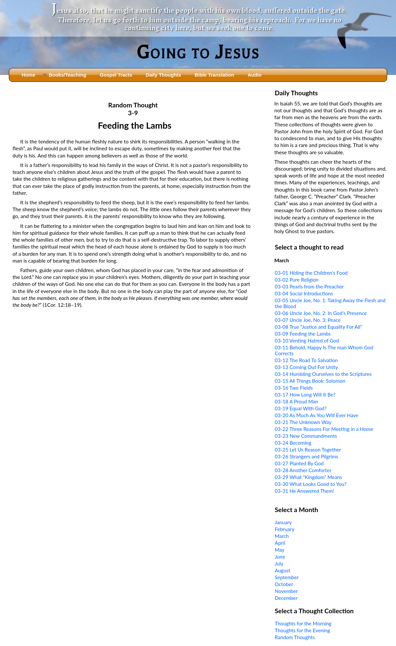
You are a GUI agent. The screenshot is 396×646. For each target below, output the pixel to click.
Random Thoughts (295, 637)
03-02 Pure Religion (296, 280)
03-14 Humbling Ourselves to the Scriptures (323, 374)
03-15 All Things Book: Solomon (310, 381)
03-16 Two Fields (294, 388)
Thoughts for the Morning (303, 623)
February (285, 529)
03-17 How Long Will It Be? (305, 394)
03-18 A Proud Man (296, 401)
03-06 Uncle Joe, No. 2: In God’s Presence (321, 313)
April (280, 543)
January (283, 522)
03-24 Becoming (293, 443)
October (284, 584)
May (279, 550)
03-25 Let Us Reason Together (308, 449)
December (286, 598)
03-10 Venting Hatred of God (307, 340)
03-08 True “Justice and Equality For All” (318, 327)
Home (28, 75)
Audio (254, 75)
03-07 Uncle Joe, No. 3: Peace (308, 320)
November (286, 591)
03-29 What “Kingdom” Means (308, 477)
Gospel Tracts (116, 75)
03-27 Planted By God (299, 463)
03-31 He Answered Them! (304, 491)
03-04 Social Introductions (304, 293)
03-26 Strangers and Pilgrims (306, 456)
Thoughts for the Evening (302, 630)
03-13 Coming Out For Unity (306, 367)
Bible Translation (214, 75)
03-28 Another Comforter (303, 470)
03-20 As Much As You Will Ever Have (316, 415)
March (282, 536)
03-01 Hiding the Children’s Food (311, 273)
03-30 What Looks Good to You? (311, 484)
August (282, 570)
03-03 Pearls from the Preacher (309, 286)
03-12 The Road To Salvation (306, 360)
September (287, 577)
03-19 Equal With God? (301, 408)
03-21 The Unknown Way (303, 422)
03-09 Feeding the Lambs (303, 334)
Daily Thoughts (163, 75)
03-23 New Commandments (306, 436)
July (279, 563)
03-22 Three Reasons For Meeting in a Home (324, 429)
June (280, 557)
